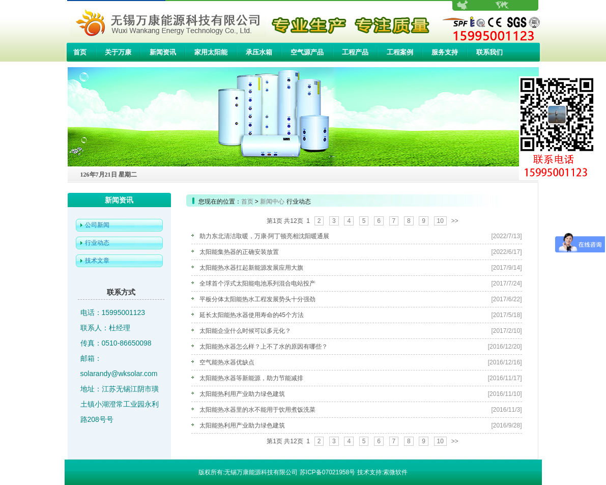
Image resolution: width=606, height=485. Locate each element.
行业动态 (97, 242)
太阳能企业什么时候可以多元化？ (245, 330)
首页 (79, 52)
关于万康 (118, 52)
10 (440, 220)
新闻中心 (272, 201)
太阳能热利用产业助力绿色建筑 (242, 393)
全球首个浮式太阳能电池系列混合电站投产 (257, 283)
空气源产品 (307, 52)
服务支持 (444, 52)
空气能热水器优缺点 (226, 362)
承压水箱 (259, 52)
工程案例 (400, 52)
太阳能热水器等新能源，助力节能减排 (251, 378)
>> (454, 220)
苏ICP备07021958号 (327, 472)
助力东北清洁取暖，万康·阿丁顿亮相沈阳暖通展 (264, 236)
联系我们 (489, 52)
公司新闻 (97, 225)
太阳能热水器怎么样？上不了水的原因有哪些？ (263, 346)
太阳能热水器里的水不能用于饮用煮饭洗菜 (257, 409)
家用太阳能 (210, 52)
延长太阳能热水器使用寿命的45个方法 (251, 315)
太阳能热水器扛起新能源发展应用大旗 (251, 267)
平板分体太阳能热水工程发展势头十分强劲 (257, 299)
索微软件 (395, 472)
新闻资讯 (163, 52)
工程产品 (355, 52)
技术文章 (97, 260)
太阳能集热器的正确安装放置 (239, 251)
